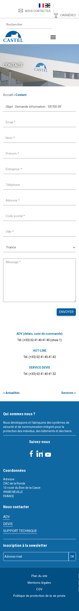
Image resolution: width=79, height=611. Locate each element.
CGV (39, 589)
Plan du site (39, 576)
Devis (8, 524)
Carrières (68, 15)
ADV (6, 517)
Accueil (8, 95)
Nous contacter (38, 11)
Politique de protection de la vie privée (39, 596)
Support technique (20, 531)
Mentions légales (39, 583)
